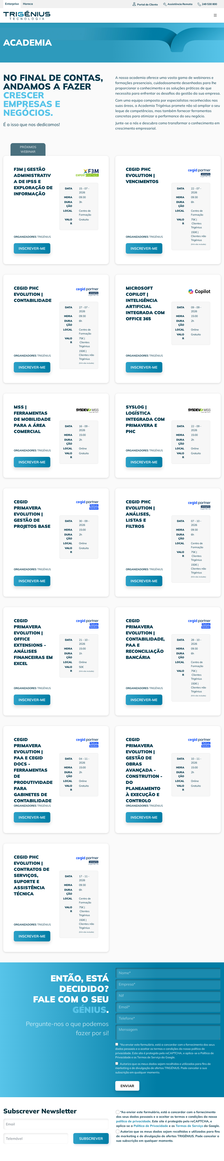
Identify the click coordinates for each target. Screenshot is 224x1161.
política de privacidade (133, 1121)
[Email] (56, 1124)
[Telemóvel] (35, 1138)
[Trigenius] (26, 15)
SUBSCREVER (91, 1138)
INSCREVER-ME (32, 248)
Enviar (127, 1086)
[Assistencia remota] (176, 4)
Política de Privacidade (150, 1126)
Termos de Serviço (148, 1057)
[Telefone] (205, 4)
